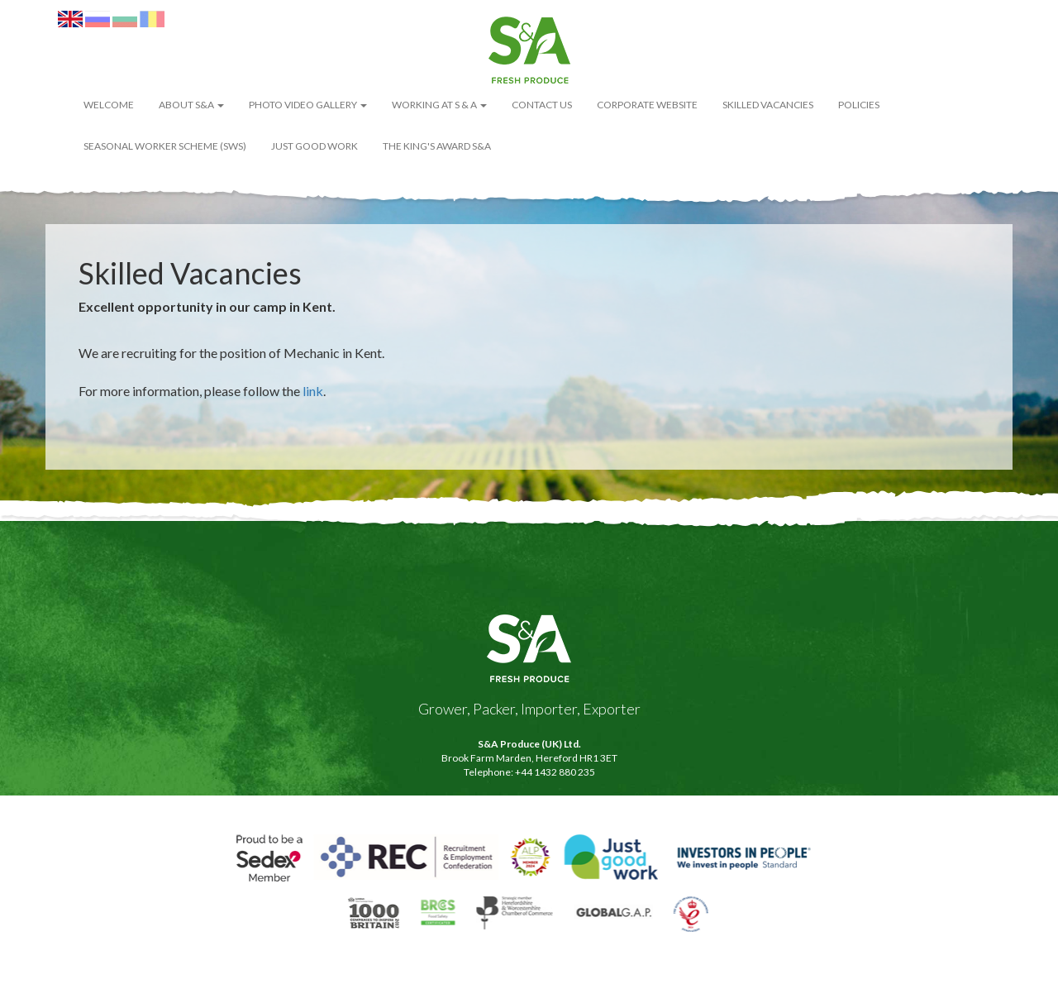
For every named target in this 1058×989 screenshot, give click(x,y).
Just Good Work (314, 146)
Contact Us (542, 104)
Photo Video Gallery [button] (308, 104)
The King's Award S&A (437, 146)
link (313, 391)
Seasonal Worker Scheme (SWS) (164, 146)
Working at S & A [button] (439, 104)
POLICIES (858, 104)
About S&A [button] (191, 104)
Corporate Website (647, 104)
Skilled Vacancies (767, 104)
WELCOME (108, 104)
